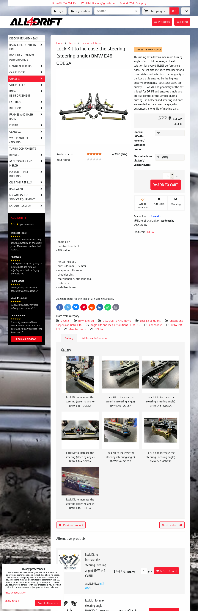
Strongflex (27, 85)
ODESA (99, 329)
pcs (146, 571)
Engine (27, 125)
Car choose (155, 325)
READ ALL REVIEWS (26, 339)
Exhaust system (27, 206)
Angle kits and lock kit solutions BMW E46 (115, 325)
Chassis (65, 320)
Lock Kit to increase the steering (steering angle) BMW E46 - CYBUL (96, 565)
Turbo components (22, 148)
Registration (80, 11)
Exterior (27, 102)
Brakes (27, 155)
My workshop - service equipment (27, 197)
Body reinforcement (27, 93)
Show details (12, 600)
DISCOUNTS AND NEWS (117, 320)
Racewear (27, 189)
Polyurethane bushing (27, 174)
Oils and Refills (27, 182)
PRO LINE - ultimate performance (21, 57)
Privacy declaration (15, 592)
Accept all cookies (48, 603)
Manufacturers (77, 329)
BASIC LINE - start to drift (27, 47)
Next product (172, 525)
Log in (59, 11)
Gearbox (27, 132)
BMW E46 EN (86, 320)
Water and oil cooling (27, 140)
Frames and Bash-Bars (27, 116)
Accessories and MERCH (27, 163)
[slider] (94, 153)
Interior (27, 108)
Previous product (71, 525)
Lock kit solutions (150, 320)
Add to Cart (165, 184)
